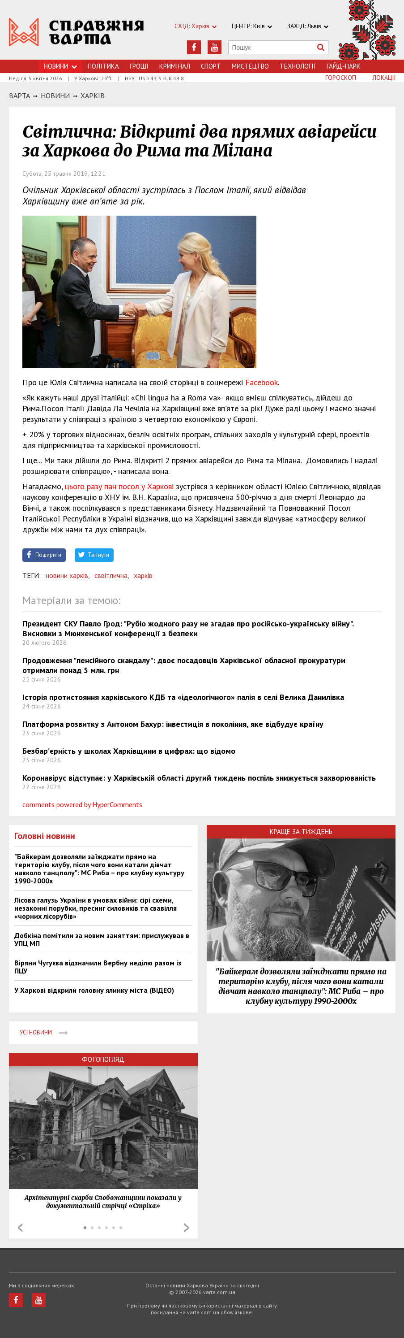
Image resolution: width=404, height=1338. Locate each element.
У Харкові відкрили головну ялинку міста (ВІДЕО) (94, 990)
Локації (384, 78)
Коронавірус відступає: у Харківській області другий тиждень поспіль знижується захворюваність (199, 778)
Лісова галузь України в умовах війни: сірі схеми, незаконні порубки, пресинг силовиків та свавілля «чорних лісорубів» (95, 908)
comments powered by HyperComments (82, 804)
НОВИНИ (55, 95)
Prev (20, 1227)
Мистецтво (250, 66)
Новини (60, 66)
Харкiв (93, 95)
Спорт (211, 66)
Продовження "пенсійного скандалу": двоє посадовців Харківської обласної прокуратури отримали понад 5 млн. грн (183, 665)
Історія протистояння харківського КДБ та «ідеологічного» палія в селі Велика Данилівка (183, 697)
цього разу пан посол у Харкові (119, 486)
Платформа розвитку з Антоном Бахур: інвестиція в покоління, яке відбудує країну (172, 724)
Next (186, 1227)
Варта (19, 95)
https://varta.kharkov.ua (76, 35)
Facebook (261, 382)
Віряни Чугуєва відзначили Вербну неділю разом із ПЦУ (97, 966)
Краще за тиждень (301, 831)
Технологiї (298, 66)
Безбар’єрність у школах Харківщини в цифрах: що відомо (128, 751)
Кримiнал (174, 66)
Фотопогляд (103, 1059)
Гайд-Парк (344, 66)
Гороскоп (340, 78)
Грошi (139, 66)
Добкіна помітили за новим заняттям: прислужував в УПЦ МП (101, 939)
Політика (103, 66)
